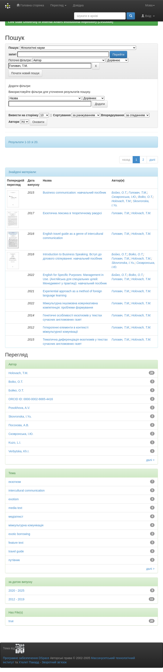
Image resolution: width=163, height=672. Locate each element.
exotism (13, 499)
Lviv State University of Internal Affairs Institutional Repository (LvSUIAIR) (60, 22)
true (11, 621)
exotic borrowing (19, 534)
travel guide (16, 551)
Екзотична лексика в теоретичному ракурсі (72, 213)
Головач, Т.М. (138, 192)
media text (15, 508)
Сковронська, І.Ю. (124, 196)
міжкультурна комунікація (26, 525)
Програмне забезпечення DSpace (26, 658)
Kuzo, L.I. (14, 442)
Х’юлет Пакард (29, 662)
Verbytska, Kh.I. (18, 451)
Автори (13, 121)
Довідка (78, 5)
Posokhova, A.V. (19, 407)
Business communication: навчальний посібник (74, 192)
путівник (14, 560)
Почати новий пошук (25, 73)
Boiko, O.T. (145, 196)
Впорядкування (112, 115)
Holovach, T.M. (121, 201)
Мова (150, 5)
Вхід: (148, 16)
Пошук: (13, 47)
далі (152, 159)
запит (12, 54)
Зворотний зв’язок (54, 662)
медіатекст (15, 516)
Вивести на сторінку (23, 115)
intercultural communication (26, 490)
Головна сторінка (30, 5)
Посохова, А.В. (18, 425)
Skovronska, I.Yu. (123, 262)
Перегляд (58, 5)
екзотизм (14, 481)
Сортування (62, 115)
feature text (15, 542)
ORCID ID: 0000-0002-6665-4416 (30, 399)
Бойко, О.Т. (119, 192)
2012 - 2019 (16, 599)
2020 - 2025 (16, 590)
